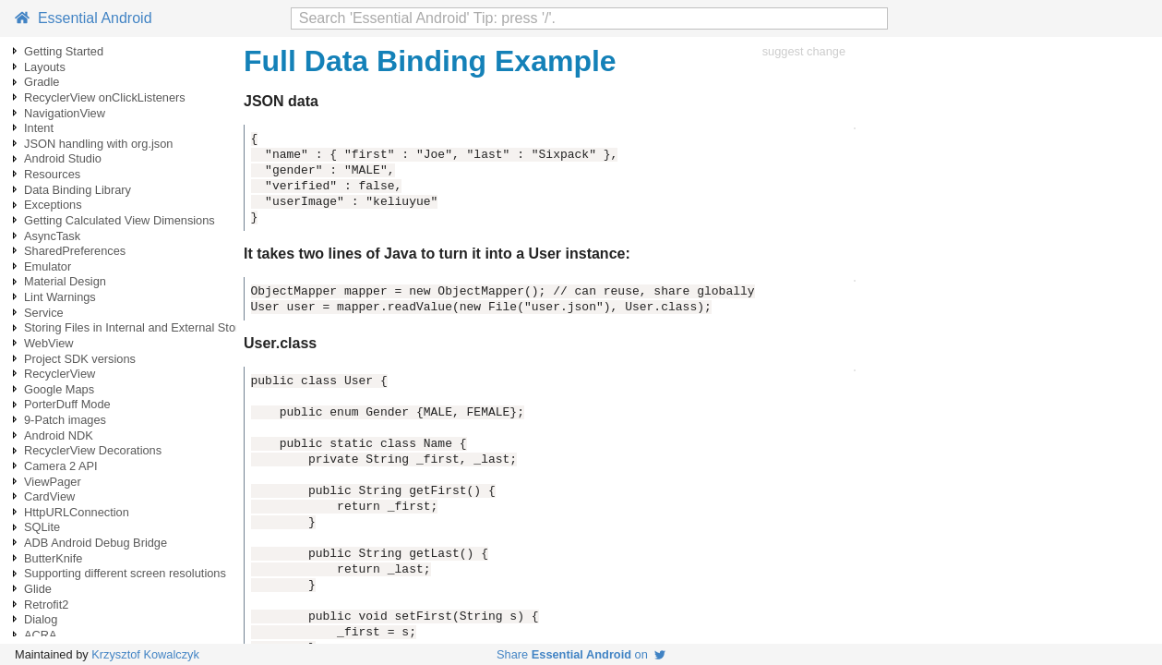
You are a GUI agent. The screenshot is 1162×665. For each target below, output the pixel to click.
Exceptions (53, 205)
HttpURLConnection (76, 512)
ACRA (40, 635)
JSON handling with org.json (98, 144)
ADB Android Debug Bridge (95, 543)
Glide (38, 589)
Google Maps (59, 389)
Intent (39, 128)
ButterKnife (53, 558)
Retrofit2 (46, 604)
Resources (52, 174)
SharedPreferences (75, 251)
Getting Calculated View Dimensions (119, 220)
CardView (49, 496)
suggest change (803, 51)
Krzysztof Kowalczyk (145, 654)
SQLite (42, 527)
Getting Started (63, 51)
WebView (49, 343)
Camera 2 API (61, 466)
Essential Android (83, 18)
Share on (581, 654)
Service (44, 313)
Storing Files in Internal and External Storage (141, 327)
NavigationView (64, 113)
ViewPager (52, 482)
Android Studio (63, 158)
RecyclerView (59, 374)
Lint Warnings (60, 297)
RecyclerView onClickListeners (105, 97)
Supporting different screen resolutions (125, 573)
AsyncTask (52, 236)
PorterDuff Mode (67, 404)
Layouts (45, 67)
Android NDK (58, 435)
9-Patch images (65, 420)
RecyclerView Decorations (93, 450)
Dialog (40, 619)
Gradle (41, 82)
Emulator (47, 266)
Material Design (65, 281)
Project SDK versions (80, 359)
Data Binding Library (77, 190)
